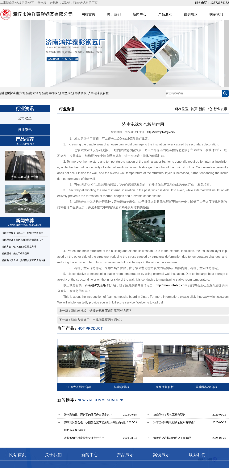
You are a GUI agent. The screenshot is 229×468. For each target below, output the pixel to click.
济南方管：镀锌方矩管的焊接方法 (19, 246)
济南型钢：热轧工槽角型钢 (15, 253)
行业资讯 (25, 130)
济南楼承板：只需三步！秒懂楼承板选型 (22, 233)
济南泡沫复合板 (95, 285)
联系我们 (216, 14)
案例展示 (191, 14)
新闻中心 (139, 14)
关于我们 (114, 14)
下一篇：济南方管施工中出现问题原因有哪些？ (91, 319)
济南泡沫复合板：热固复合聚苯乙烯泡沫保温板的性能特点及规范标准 (37, 260)
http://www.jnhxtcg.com (171, 285)
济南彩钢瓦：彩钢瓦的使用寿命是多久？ (22, 239)
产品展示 (165, 14)
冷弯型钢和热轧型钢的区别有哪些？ (191, 422)
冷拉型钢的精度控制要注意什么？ (102, 438)
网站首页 (88, 14)
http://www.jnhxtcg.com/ (161, 132)
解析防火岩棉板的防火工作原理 (191, 438)
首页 (194, 109)
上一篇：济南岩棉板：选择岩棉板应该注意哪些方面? (95, 310)
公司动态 (25, 118)
